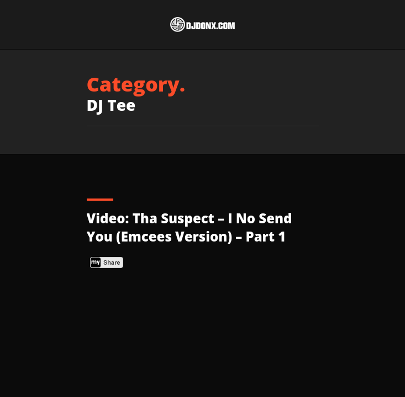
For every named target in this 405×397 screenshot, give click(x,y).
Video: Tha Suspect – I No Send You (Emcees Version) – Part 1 (189, 227)
